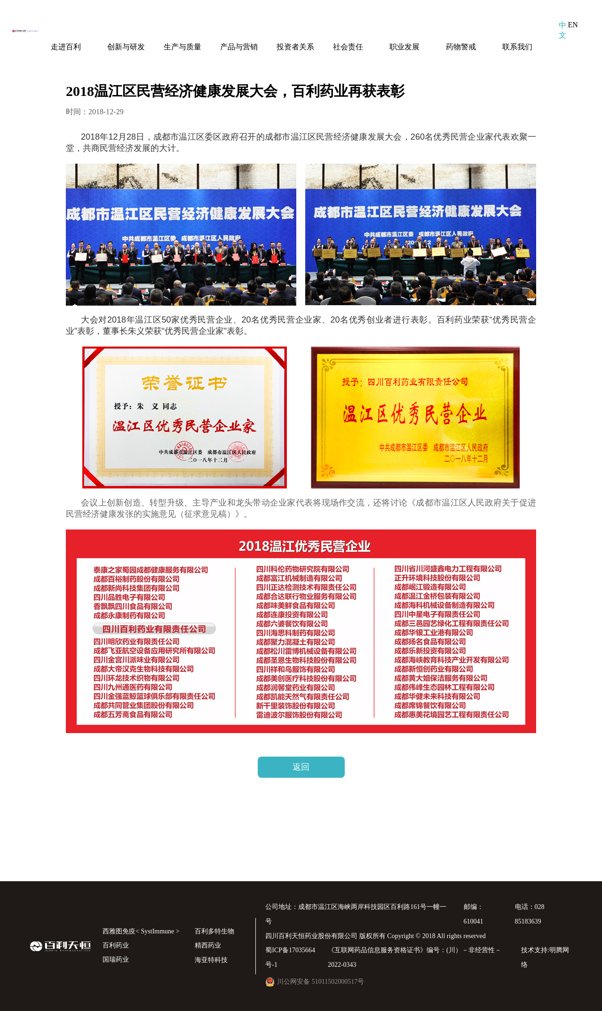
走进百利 (66, 47)
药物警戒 (461, 47)
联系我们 (517, 47)
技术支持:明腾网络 (545, 957)
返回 (301, 767)
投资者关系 (295, 47)
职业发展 (404, 47)
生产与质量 (182, 47)
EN (573, 25)
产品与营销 (239, 47)
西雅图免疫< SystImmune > (141, 931)
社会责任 (348, 47)
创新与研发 (126, 47)
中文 (562, 30)
